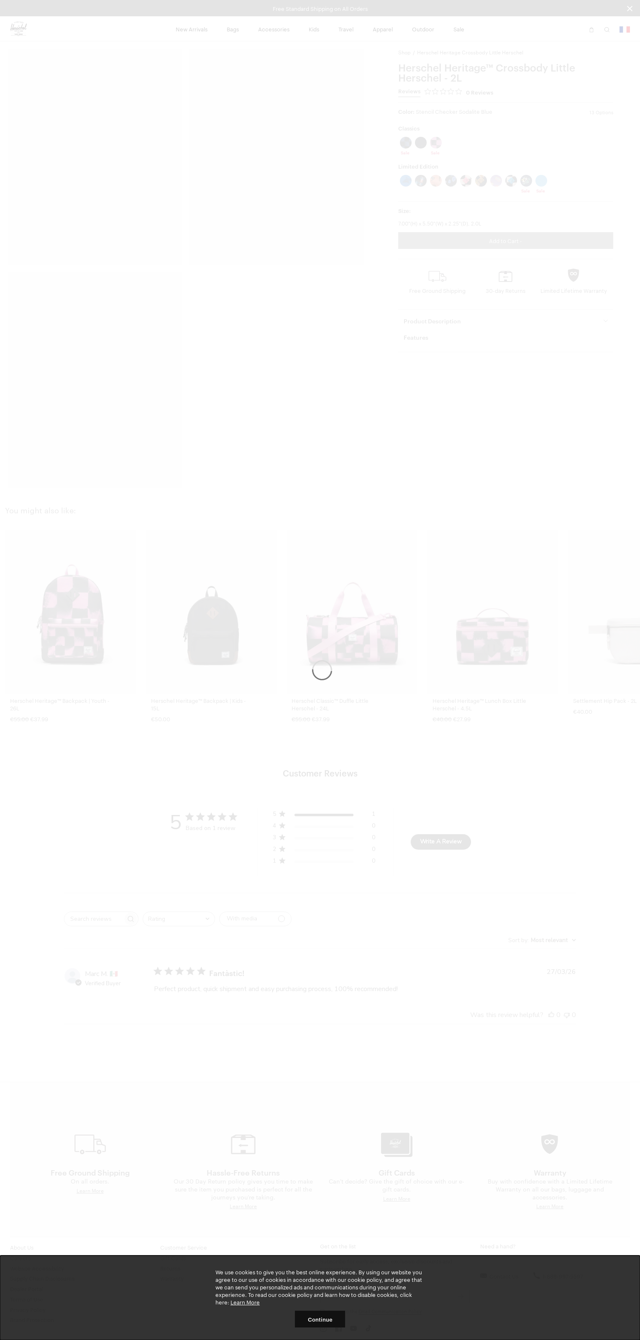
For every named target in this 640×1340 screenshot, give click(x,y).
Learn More (245, 1302)
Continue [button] (320, 1319)
